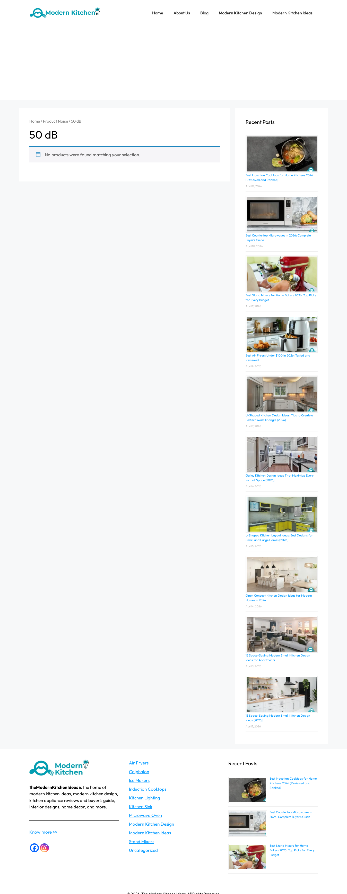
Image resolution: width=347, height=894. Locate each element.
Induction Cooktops (147, 789)
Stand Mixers (141, 841)
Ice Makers (139, 780)
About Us (181, 12)
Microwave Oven (145, 815)
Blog (204, 12)
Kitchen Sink (140, 806)
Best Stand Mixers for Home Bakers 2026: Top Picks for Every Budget (292, 850)
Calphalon (139, 771)
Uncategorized (143, 850)
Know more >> (43, 832)
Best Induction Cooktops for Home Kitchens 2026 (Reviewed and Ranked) (293, 783)
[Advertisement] (173, 64)
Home (157, 12)
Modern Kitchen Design (240, 12)
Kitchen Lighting (144, 797)
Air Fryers (139, 762)
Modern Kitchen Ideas (292, 12)
